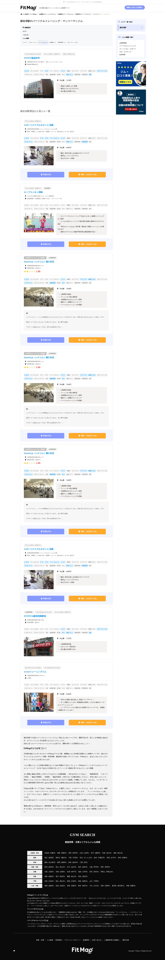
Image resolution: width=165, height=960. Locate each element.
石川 (68, 867)
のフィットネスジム (47, 14)
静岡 (58, 862)
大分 (90, 886)
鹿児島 (114, 886)
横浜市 (64, 857)
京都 (57, 872)
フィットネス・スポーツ (127, 49)
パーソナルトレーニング (127, 46)
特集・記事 (40, 940)
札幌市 (52, 853)
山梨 (90, 867)
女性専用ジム (61, 42)
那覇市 (133, 886)
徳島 (46, 876)
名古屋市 (52, 862)
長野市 (107, 867)
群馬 (119, 857)
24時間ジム (52, 42)
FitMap (137, 951)
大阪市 (51, 872)
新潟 (46, 867)
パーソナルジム (43, 42)
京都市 (62, 872)
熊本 (79, 886)
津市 (85, 862)
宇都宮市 (101, 857)
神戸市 (73, 872)
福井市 (85, 867)
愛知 (46, 862)
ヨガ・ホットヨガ (72, 42)
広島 (46, 881)
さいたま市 (88, 857)
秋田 (69, 853)
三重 (81, 862)
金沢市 (73, 867)
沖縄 (127, 886)
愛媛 (68, 876)
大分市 (96, 886)
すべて (25, 42)
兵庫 (68, 872)
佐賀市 (62, 886)
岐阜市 (75, 862)
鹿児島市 (121, 886)
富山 (57, 867)
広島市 (51, 881)
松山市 (73, 876)
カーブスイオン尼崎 (33, 192)
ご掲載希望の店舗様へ (112, 940)
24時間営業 (123, 43)
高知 (79, 876)
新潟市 (51, 867)
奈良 (90, 872)
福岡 (46, 886)
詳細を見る (47, 174)
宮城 (103, 853)
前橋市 (124, 857)
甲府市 (96, 867)
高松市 (62, 876)
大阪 (46, 872)
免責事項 (86, 940)
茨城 (108, 857)
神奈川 (58, 857)
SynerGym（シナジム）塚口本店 (39, 262)
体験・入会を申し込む (89, 174)
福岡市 (51, 886)
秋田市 (75, 853)
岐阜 (69, 862)
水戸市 (113, 857)
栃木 (95, 857)
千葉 (69, 857)
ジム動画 (50, 940)
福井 (79, 867)
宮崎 (102, 886)
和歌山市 (110, 872)
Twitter (14, 951)
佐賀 (57, 886)
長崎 (68, 886)
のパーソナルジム (65, 14)
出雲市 (73, 881)
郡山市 (120, 853)
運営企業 (125, 940)
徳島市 (51, 876)
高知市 (85, 876)
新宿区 (51, 857)
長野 (102, 867)
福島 (114, 853)
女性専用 (122, 54)
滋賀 (79, 872)
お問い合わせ (96, 940)
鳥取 (79, 881)
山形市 (86, 853)
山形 (81, 853)
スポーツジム (33, 42)
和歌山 (103, 872)
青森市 (64, 853)
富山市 (62, 867)
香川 (57, 876)
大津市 (85, 872)
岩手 (92, 853)
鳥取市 (85, 881)
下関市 (96, 881)
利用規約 (58, 940)
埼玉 (81, 857)
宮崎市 (107, 886)
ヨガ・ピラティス (125, 52)
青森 (58, 853)
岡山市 (62, 881)
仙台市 (109, 853)
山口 (90, 881)
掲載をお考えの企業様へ (134, 7)
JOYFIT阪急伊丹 (32, 58)
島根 (68, 881)
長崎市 (73, 886)
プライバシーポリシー (72, 940)
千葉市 (75, 857)
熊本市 (85, 886)
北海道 (47, 853)
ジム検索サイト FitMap (29, 14)
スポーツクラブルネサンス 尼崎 (39, 125)
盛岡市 (97, 853)
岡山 (57, 881)
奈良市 (96, 872)
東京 (46, 857)
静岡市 (64, 862)
